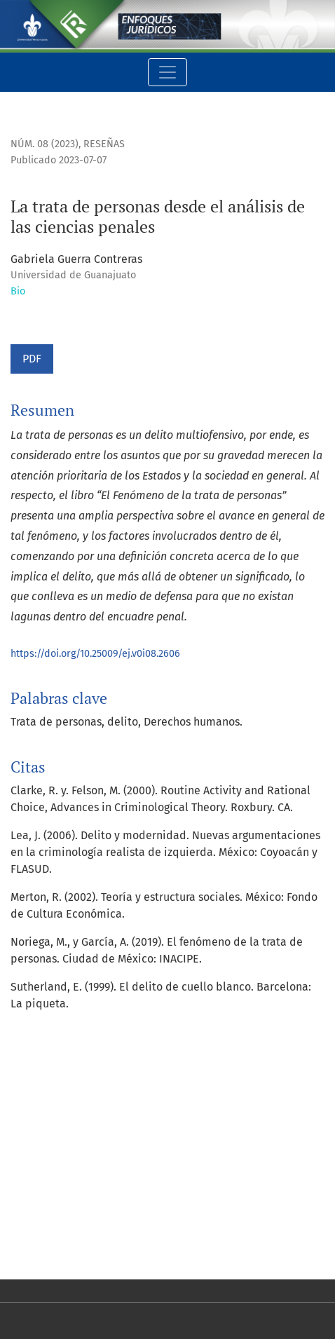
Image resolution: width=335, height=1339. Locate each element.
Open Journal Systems (66, 1132)
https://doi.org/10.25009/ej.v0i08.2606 (95, 654)
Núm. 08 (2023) (44, 144)
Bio (18, 291)
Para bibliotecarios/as (67, 1246)
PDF (31, 358)
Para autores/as (50, 1229)
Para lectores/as (52, 1212)
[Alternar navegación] (167, 72)
